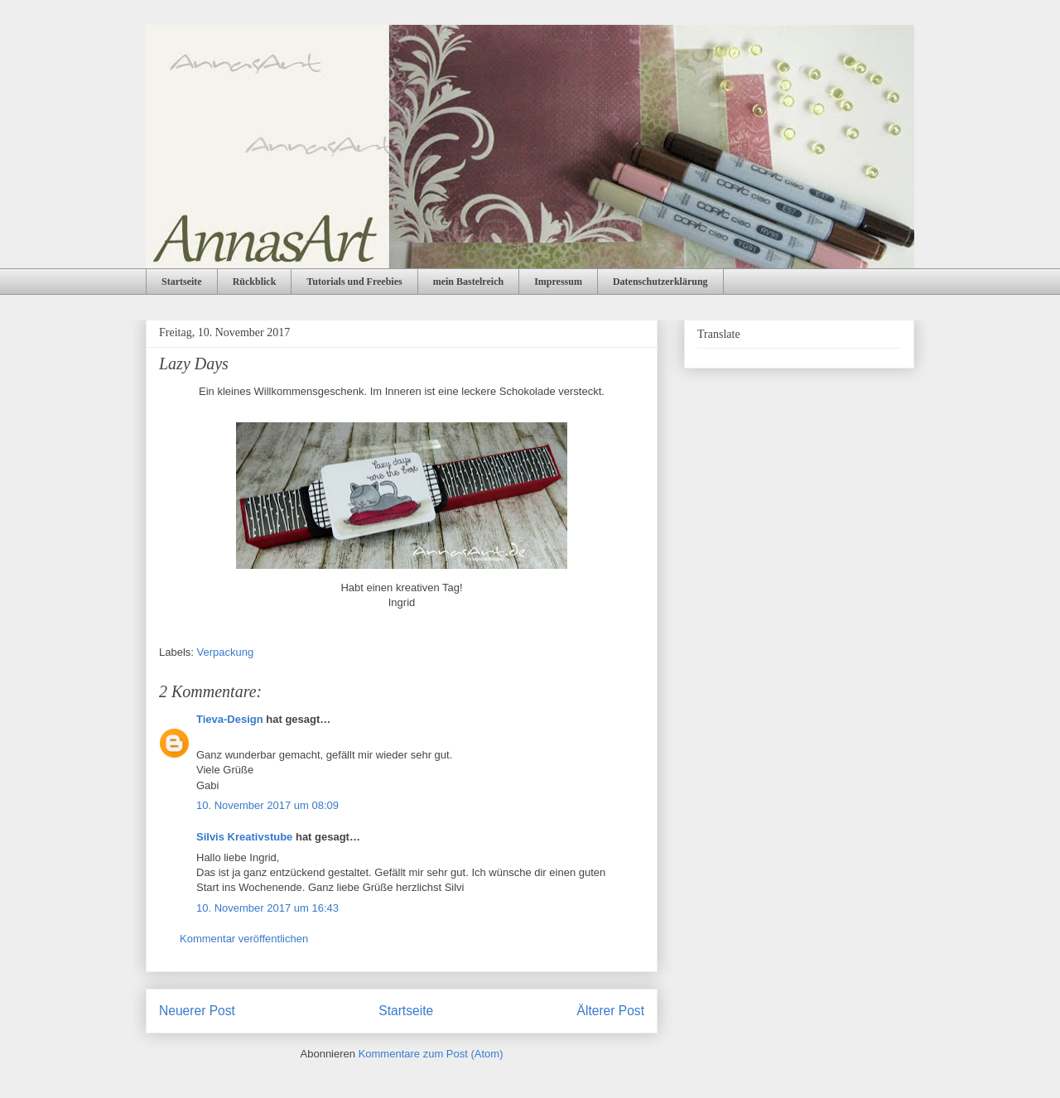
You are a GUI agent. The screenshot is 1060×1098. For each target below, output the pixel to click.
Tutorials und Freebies (354, 281)
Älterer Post (610, 1011)
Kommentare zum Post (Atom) (431, 1053)
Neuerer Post (197, 1011)
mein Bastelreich (468, 281)
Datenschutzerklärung (660, 281)
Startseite (181, 281)
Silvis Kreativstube (244, 837)
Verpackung (225, 652)
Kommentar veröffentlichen (244, 938)
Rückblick (255, 281)
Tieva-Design (229, 719)
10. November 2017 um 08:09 (267, 805)
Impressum (558, 281)
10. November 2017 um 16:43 (267, 908)
